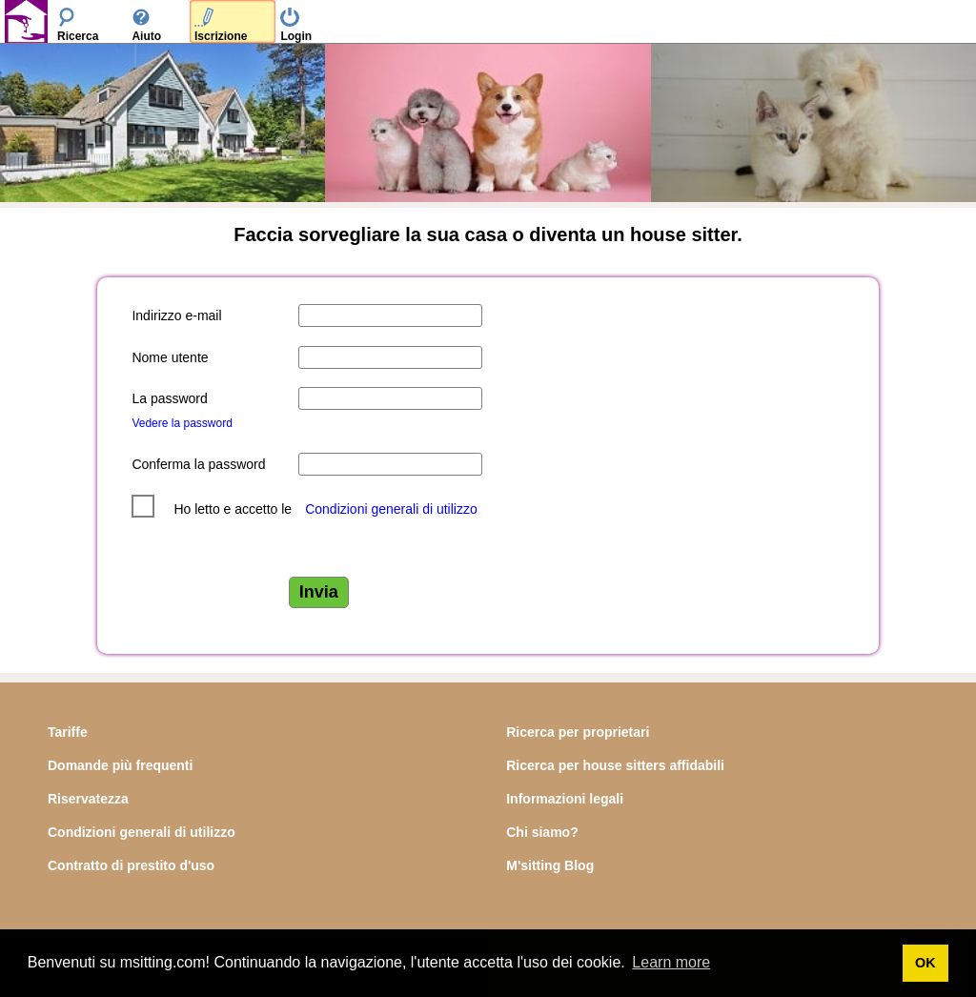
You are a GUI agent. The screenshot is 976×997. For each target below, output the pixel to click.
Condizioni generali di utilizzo (391, 509)
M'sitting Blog (550, 865)
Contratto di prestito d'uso (131, 865)
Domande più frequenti (120, 765)
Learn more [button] (671, 962)
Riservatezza (88, 798)
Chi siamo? (542, 832)
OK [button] (925, 962)
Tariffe (68, 732)
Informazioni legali (564, 798)
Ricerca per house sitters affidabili (615, 765)
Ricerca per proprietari (577, 732)
